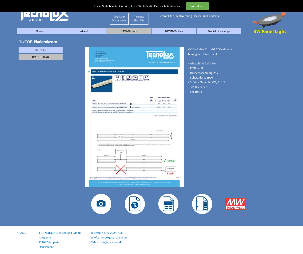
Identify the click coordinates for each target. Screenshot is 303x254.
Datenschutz (278, 237)
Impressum (279, 232)
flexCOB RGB (40, 57)
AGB (282, 242)
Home (39, 31)
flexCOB (40, 50)
